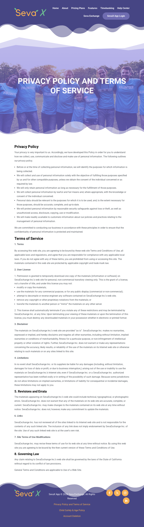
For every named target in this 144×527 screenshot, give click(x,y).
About (65, 8)
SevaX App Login (116, 16)
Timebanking (107, 8)
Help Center (123, 8)
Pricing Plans (78, 8)
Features (92, 8)
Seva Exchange (91, 16)
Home (56, 8)
